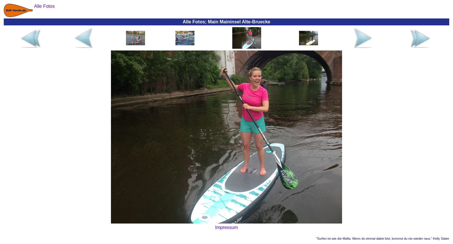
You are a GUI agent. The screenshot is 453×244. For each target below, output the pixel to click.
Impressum (226, 227)
